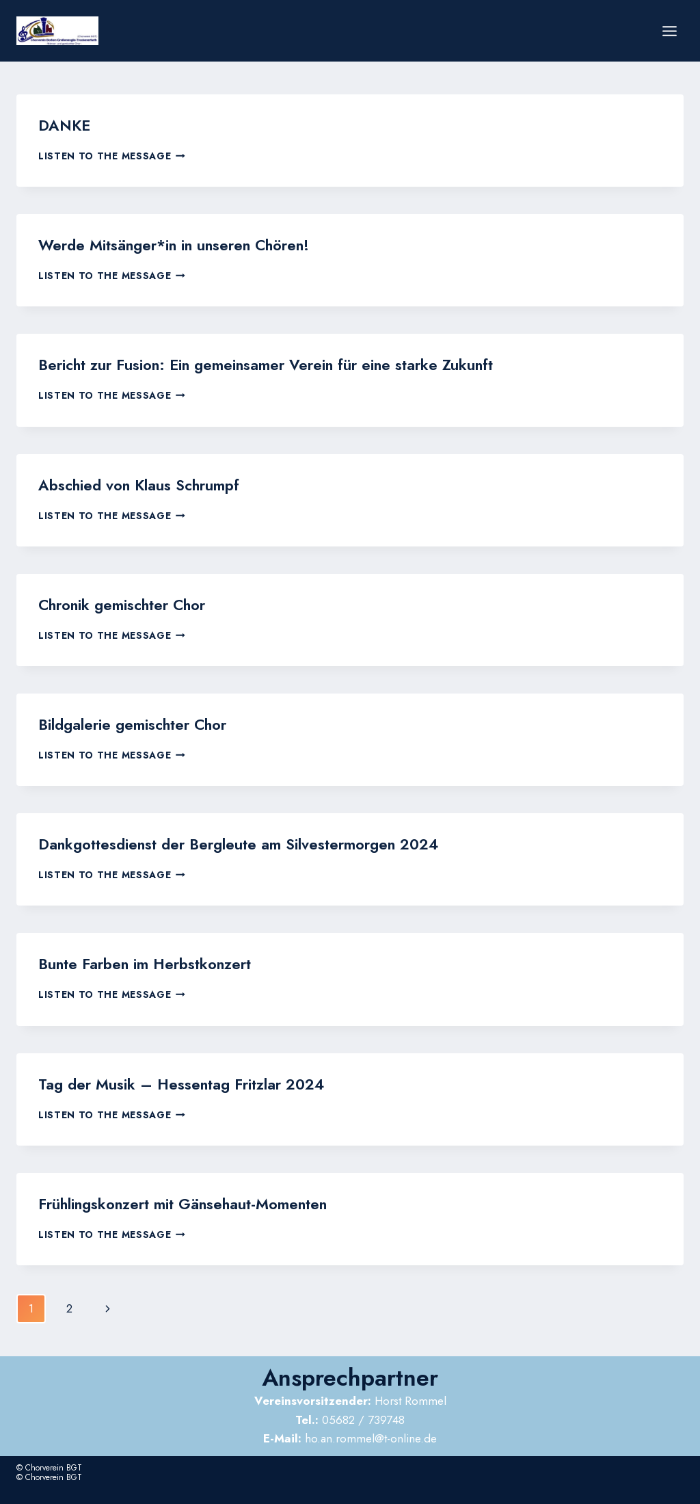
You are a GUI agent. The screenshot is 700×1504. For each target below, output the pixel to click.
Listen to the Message (111, 154)
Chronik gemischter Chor (116, 595)
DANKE (61, 124)
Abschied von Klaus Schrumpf (131, 478)
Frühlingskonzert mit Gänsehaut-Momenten (173, 1184)
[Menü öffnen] (669, 30)
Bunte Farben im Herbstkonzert (136, 948)
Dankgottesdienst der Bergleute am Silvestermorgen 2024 (221, 831)
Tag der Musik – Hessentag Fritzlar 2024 (168, 1067)
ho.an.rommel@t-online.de (350, 1418)
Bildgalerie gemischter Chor (125, 713)
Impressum (660, 1487)
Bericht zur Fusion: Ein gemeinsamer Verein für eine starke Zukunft (247, 359)
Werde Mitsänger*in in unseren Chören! (163, 242)
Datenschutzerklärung (592, 1487)
